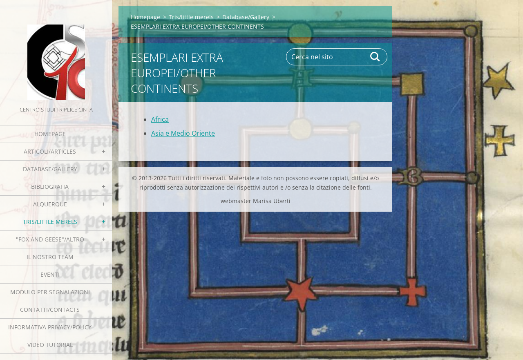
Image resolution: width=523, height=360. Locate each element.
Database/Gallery (50, 169)
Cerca (375, 57)
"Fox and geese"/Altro (50, 239)
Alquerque (50, 204)
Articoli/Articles (50, 151)
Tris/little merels (50, 222)
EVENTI (50, 274)
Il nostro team (50, 257)
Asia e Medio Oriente (183, 133)
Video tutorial (50, 345)
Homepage (50, 134)
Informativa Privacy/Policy (50, 327)
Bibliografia (50, 186)
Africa (160, 119)
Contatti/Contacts (50, 309)
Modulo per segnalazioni (50, 292)
